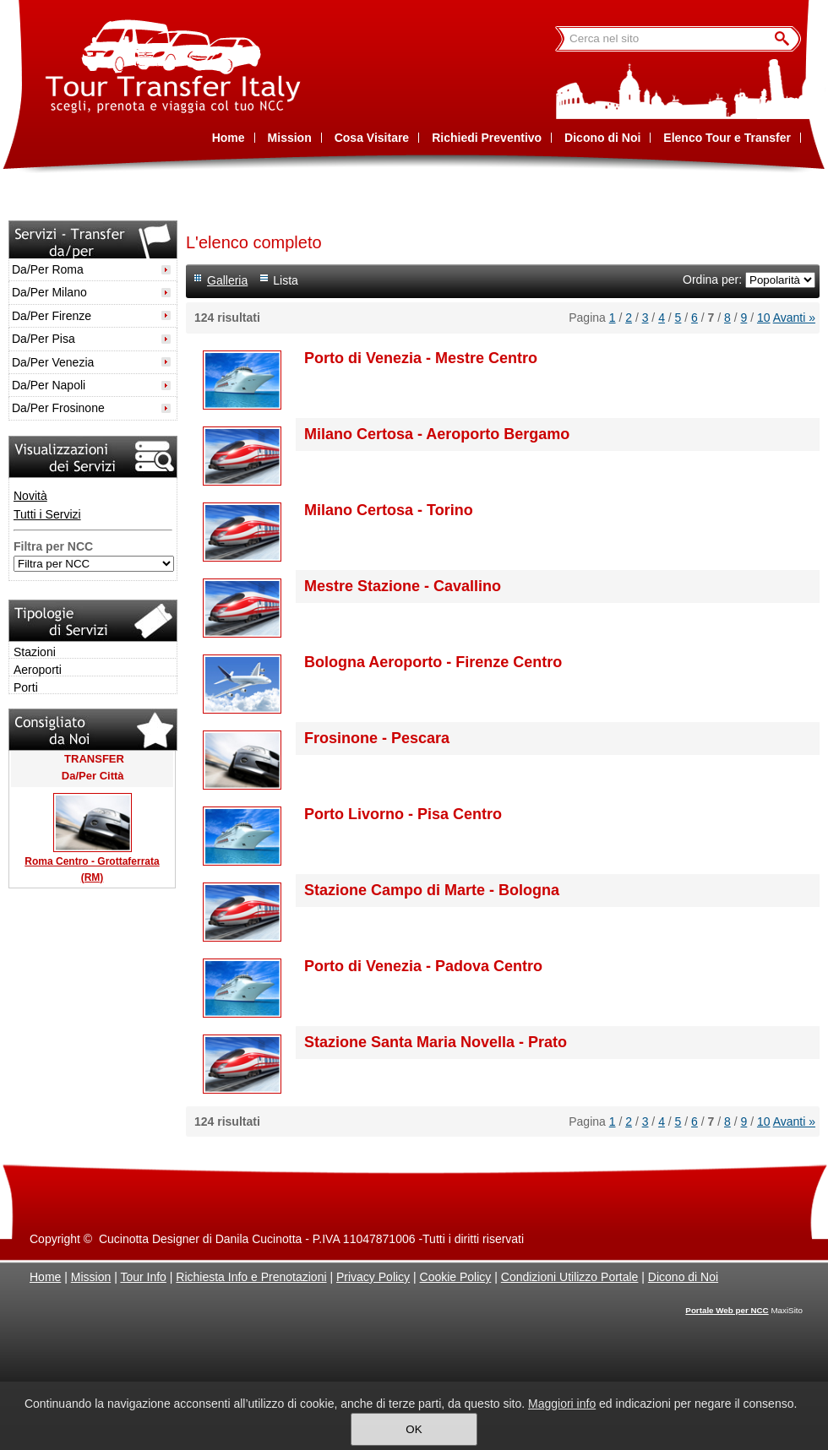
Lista (285, 280)
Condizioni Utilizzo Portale (570, 1277)
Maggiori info (562, 1403)
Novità (30, 495)
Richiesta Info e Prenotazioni (251, 1277)
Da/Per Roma (48, 269)
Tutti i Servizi (47, 514)
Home (45, 1277)
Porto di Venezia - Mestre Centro (420, 358)
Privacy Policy (373, 1277)
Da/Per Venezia (53, 362)
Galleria (227, 280)
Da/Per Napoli (48, 385)
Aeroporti (38, 669)
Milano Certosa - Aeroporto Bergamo (436, 434)
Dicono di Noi (683, 1277)
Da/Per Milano (49, 292)
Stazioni (35, 652)
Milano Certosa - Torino (388, 510)
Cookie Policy (456, 1277)
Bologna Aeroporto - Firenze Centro (433, 662)
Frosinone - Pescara (376, 738)
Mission (91, 1277)
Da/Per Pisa (43, 338)
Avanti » (794, 317)
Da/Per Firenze (51, 316)
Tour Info (143, 1277)
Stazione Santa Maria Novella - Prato (435, 1042)
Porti (26, 687)
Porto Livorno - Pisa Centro (403, 814)
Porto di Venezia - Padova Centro (423, 966)
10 (764, 317)
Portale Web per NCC (726, 1310)
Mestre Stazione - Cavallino (402, 586)
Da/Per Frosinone (58, 408)
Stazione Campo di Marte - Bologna (431, 890)
